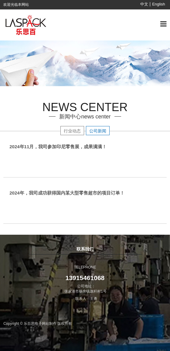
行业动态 (72, 130)
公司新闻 (97, 130)
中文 (144, 4)
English (158, 4)
